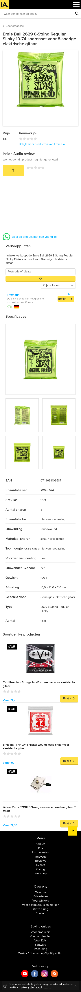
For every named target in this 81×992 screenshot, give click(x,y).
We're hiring (40, 909)
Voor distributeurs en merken (40, 905)
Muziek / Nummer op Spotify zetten (40, 953)
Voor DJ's (40, 940)
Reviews (40, 861)
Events (40, 865)
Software (40, 945)
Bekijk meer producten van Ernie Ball (42, 144)
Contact (41, 913)
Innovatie (41, 857)
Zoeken (77, 13)
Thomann (13, 295)
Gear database (14, 26)
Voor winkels (40, 900)
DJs (40, 848)
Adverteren (40, 896)
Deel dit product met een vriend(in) (34, 237)
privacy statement (31, 987)
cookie (12, 987)
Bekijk (62, 299)
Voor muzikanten (40, 936)
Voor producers (40, 932)
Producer (40, 844)
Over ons (40, 892)
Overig (40, 869)
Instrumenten (40, 852)
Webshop (41, 873)
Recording (40, 949)
